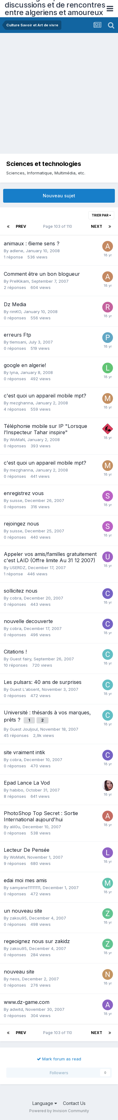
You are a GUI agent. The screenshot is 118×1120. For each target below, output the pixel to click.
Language (44, 1103)
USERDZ (17, 567)
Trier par (101, 215)
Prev (21, 226)
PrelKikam (19, 281)
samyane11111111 (25, 887)
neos (15, 978)
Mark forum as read (59, 1058)
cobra (15, 597)
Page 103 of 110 (58, 226)
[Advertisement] (59, 95)
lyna (14, 372)
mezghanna (21, 402)
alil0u (15, 826)
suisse (16, 500)
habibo (16, 789)
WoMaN (17, 439)
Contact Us (74, 1103)
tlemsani (18, 341)
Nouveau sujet (59, 195)
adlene (16, 250)
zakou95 (18, 917)
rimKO (15, 311)
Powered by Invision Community (59, 1110)
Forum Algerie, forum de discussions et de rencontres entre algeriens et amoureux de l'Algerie (55, 8)
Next (96, 226)
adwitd (16, 1009)
